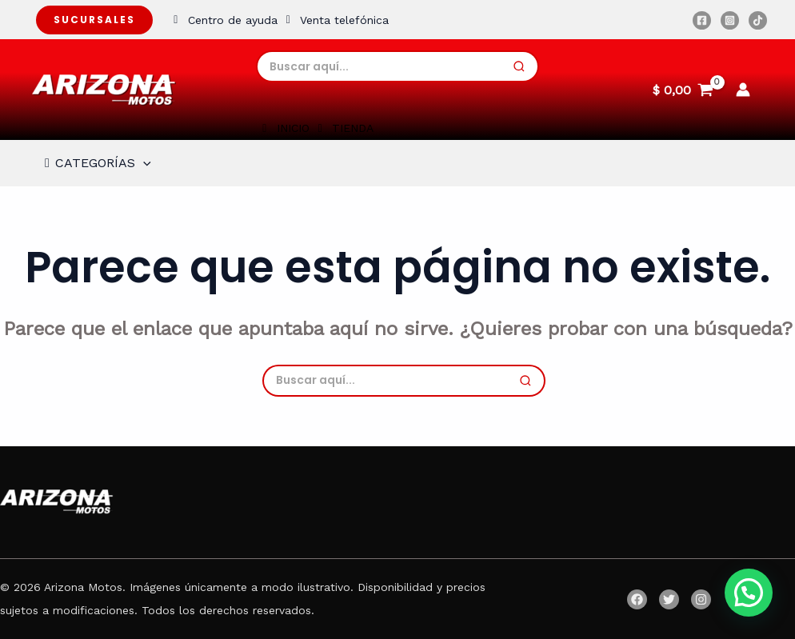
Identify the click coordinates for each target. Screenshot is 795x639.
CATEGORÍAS (95, 163)
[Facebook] (702, 20)
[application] (143, 163)
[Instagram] (730, 20)
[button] (749, 593)
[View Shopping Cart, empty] (682, 89)
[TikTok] (758, 20)
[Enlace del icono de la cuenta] (743, 89)
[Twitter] (669, 599)
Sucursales (94, 19)
